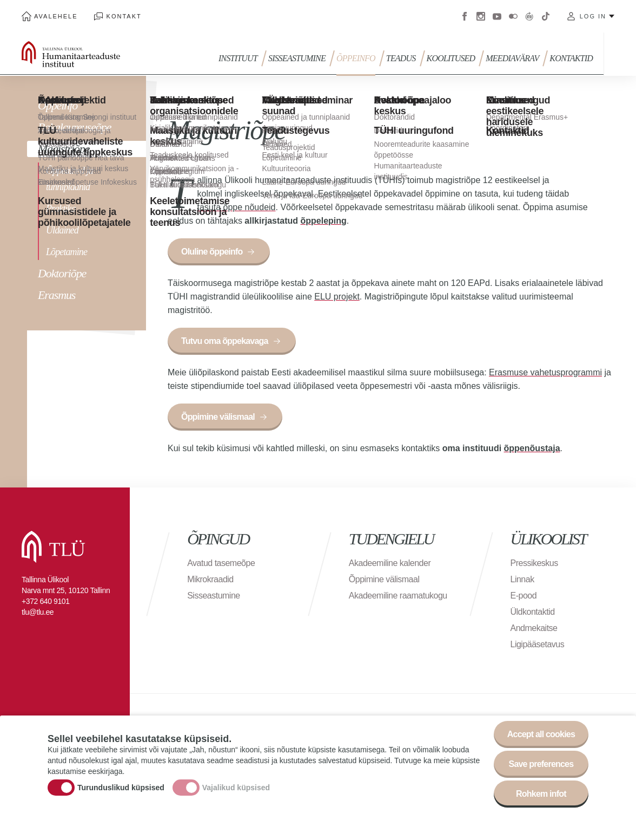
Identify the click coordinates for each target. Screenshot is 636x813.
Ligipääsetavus (538, 644)
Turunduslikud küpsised (120, 788)
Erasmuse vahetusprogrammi (545, 372)
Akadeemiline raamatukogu (398, 595)
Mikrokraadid (210, 579)
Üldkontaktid (533, 611)
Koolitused (451, 58)
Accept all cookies (541, 735)
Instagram (480, 16)
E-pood (524, 595)
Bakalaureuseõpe (74, 127)
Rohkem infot (541, 795)
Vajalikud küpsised (236, 788)
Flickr (513, 16)
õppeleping (323, 220)
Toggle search (620, 54)
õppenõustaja (532, 448)
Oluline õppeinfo (211, 251)
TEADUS (401, 58)
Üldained (62, 230)
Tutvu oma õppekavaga (224, 341)
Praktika (61, 208)
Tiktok (545, 16)
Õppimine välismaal (218, 416)
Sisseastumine (297, 58)
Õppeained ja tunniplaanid (69, 178)
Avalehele (56, 16)
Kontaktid (571, 58)
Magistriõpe (63, 148)
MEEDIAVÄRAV (512, 58)
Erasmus (56, 295)
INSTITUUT (237, 58)
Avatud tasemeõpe (221, 563)
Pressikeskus (534, 563)
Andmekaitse (534, 628)
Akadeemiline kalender (389, 563)
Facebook (464, 16)
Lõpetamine (66, 251)
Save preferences (541, 765)
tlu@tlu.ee (38, 612)
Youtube (497, 16)
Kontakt (124, 16)
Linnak (522, 579)
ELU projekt (337, 296)
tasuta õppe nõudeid (236, 207)
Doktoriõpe (62, 273)
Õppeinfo (355, 58)
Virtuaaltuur (529, 16)
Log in (593, 16)
